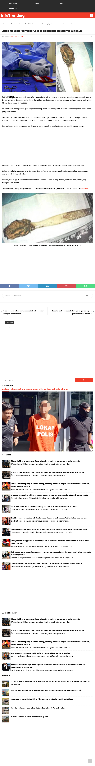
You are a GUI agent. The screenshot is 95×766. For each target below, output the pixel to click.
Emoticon (9, 317)
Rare (90, 32)
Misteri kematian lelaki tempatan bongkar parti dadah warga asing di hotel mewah (47, 467)
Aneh (85, 32)
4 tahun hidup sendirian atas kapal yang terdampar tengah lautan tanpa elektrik (46, 685)
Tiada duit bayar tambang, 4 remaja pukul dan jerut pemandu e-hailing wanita (45, 456)
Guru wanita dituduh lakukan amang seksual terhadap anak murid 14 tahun (44, 501)
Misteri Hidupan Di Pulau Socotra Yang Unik (29, 712)
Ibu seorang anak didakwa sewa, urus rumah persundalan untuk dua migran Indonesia (49, 524)
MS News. (85, 183)
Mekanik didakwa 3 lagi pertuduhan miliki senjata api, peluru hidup (35, 384)
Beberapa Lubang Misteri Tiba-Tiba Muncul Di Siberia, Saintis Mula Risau (41, 694)
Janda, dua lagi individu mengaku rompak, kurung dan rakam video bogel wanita (46, 558)
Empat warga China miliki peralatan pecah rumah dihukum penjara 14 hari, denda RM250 (49, 490)
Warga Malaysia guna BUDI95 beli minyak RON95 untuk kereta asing (40, 648)
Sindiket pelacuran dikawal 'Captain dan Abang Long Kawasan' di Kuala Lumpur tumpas (49, 513)
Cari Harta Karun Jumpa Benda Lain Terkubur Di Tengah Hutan (37, 703)
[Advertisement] (47, 140)
